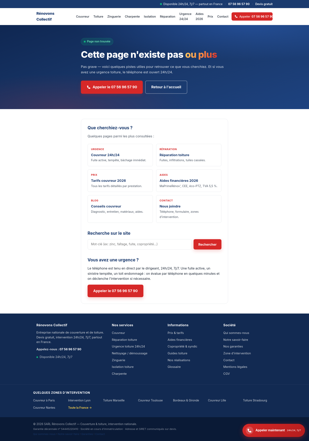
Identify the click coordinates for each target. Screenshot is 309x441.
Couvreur (82, 16)
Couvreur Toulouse (150, 400)
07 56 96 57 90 (239, 4)
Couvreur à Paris (44, 400)
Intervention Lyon (79, 400)
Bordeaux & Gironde (186, 400)
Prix (210, 16)
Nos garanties (233, 346)
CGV (226, 374)
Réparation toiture (124, 340)
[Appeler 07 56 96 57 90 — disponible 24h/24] (252, 16)
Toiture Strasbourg (255, 400)
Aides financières (180, 340)
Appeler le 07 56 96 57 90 (112, 87)
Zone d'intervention (237, 353)
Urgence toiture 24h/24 (128, 346)
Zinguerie (114, 16)
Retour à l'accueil (166, 87)
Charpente (132, 16)
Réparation (167, 16)
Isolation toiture (122, 367)
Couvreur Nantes (44, 407)
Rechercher (207, 244)
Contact (222, 16)
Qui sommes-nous (236, 333)
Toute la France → (80, 407)
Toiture (98, 16)
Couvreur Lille (217, 400)
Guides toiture (177, 353)
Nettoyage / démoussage (129, 353)
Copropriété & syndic (182, 346)
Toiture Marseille (114, 400)
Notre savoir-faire (235, 340)
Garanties (87, 434)
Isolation (150, 16)
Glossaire (174, 367)
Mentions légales (235, 367)
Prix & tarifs (176, 333)
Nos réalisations (179, 360)
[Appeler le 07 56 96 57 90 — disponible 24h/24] (273, 430)
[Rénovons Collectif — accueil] (51, 16)
